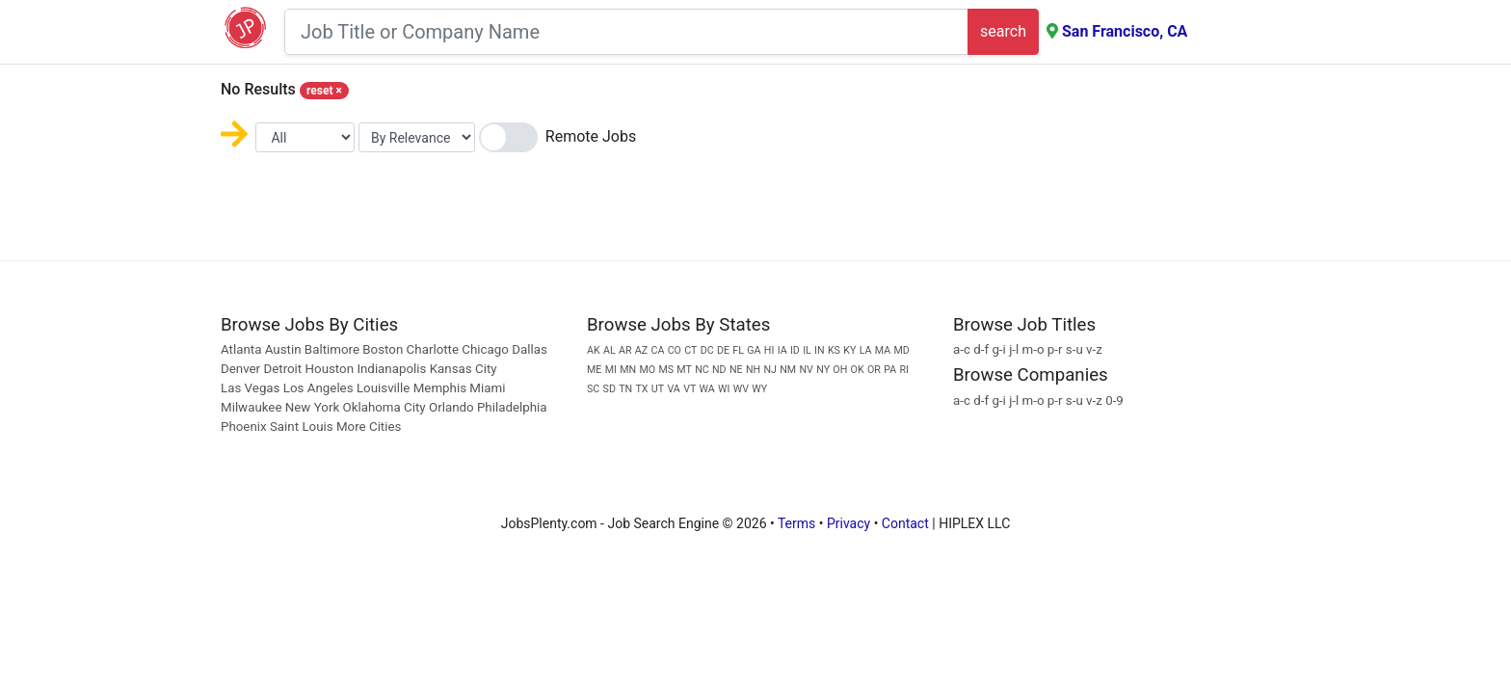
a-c (961, 349)
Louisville (384, 388)
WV (741, 389)
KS (834, 350)
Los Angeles (318, 388)
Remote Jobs (590, 136)
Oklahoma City (383, 407)
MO (647, 369)
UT (657, 389)
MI (611, 369)
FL (738, 350)
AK (593, 350)
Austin (283, 349)
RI (903, 369)
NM (788, 369)
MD (901, 350)
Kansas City (463, 368)
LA (866, 350)
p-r (1055, 349)
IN (819, 350)
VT (689, 389)
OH (840, 369)
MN (628, 369)
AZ (641, 350)
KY (849, 350)
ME (594, 369)
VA (673, 389)
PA (890, 369)
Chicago (485, 349)
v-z (1094, 349)
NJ (769, 369)
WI (723, 389)
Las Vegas (250, 388)
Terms (796, 523)
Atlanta (241, 349)
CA (657, 350)
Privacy (848, 523)
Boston (382, 349)
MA (882, 350)
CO (674, 350)
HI (769, 350)
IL (807, 350)
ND (719, 369)
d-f (981, 349)
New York (312, 407)
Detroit (282, 368)
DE (723, 350)
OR (874, 369)
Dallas (529, 349)
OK (857, 369)
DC (707, 350)
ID (795, 350)
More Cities (368, 426)
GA (753, 350)
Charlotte (433, 349)
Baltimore (332, 349)
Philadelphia (512, 407)
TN (625, 389)
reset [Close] (324, 90)
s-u (1074, 349)
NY (823, 369)
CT (690, 350)
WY (759, 389)
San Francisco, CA (1124, 31)
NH (753, 369)
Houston (330, 368)
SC (593, 389)
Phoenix (244, 426)
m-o (1033, 349)
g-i (998, 349)
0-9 (1114, 400)
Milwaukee (253, 407)
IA (782, 350)
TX (642, 389)
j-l (1014, 349)
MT (684, 369)
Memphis (439, 388)
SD (609, 389)
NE (736, 369)
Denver (240, 368)
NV (805, 369)
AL (609, 350)
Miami (487, 388)
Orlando (451, 407)
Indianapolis (391, 368)
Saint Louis (301, 426)
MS (666, 369)
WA (707, 389)
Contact (905, 523)
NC (702, 369)
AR (625, 350)
